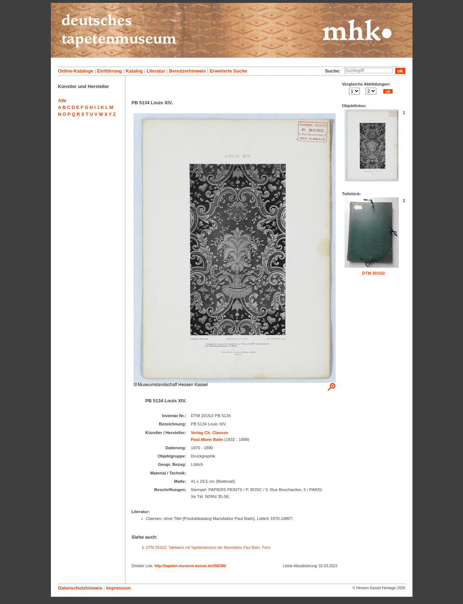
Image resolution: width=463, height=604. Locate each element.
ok (388, 91)
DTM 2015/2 (373, 273)
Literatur (156, 71)
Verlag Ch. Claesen (209, 432)
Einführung (109, 71)
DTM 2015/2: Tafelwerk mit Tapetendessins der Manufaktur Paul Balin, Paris (208, 548)
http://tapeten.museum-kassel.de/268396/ (190, 566)
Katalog (134, 71)
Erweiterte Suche (228, 71)
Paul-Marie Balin (207, 439)
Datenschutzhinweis (80, 588)
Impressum (118, 588)
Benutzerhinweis (187, 71)
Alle (62, 100)
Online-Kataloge (75, 71)
